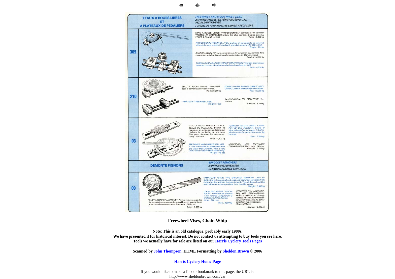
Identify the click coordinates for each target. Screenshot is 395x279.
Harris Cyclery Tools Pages (238, 241)
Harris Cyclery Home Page (197, 261)
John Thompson (167, 251)
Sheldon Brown (236, 251)
